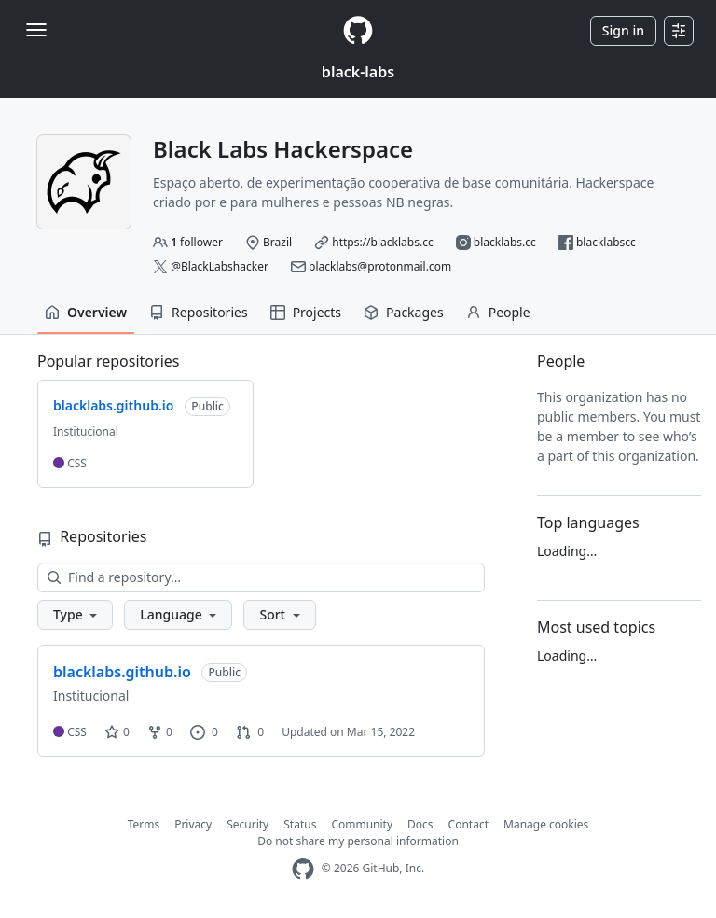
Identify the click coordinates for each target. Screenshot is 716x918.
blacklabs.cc (505, 242)
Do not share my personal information (358, 841)
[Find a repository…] (261, 577)
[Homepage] (358, 30)
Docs (420, 824)
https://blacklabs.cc (382, 242)
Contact (468, 824)
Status (299, 824)
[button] (75, 615)
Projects (305, 312)
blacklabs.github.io (122, 671)
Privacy (193, 824)
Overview (86, 312)
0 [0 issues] (204, 732)
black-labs (358, 72)
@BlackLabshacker (219, 266)
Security (247, 824)
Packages (404, 312)
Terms (144, 824)
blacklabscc (606, 242)
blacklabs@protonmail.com (380, 266)
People (498, 312)
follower (197, 242)
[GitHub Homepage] (303, 869)
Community (361, 824)
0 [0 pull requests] (250, 732)
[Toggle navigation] (36, 30)
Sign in (623, 30)
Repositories (198, 312)
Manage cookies (545, 824)
